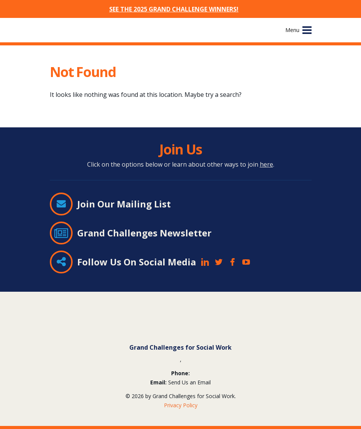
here (266, 164)
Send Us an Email (189, 382)
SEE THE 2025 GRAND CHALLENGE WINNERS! (174, 9)
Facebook (232, 262)
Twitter (218, 262)
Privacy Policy (180, 405)
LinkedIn (205, 262)
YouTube (246, 262)
